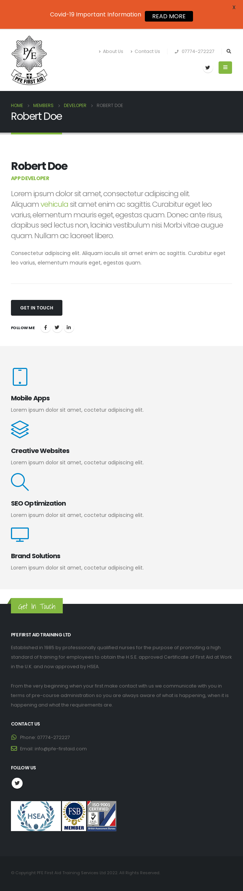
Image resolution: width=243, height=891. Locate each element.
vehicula (54, 204)
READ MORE (169, 16)
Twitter (57, 327)
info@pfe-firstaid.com (61, 749)
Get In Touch (36, 308)
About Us (111, 51)
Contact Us (145, 51)
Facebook (45, 327)
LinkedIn (69, 327)
